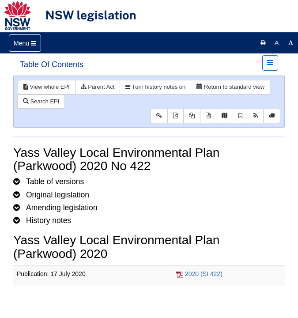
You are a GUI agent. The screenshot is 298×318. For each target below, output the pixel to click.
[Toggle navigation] (25, 43)
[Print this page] (263, 42)
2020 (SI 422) (204, 273)
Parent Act (98, 86)
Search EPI (41, 101)
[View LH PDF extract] (191, 116)
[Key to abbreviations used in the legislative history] (159, 116)
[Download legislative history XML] (208, 116)
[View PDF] (175, 116)
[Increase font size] (290, 42)
